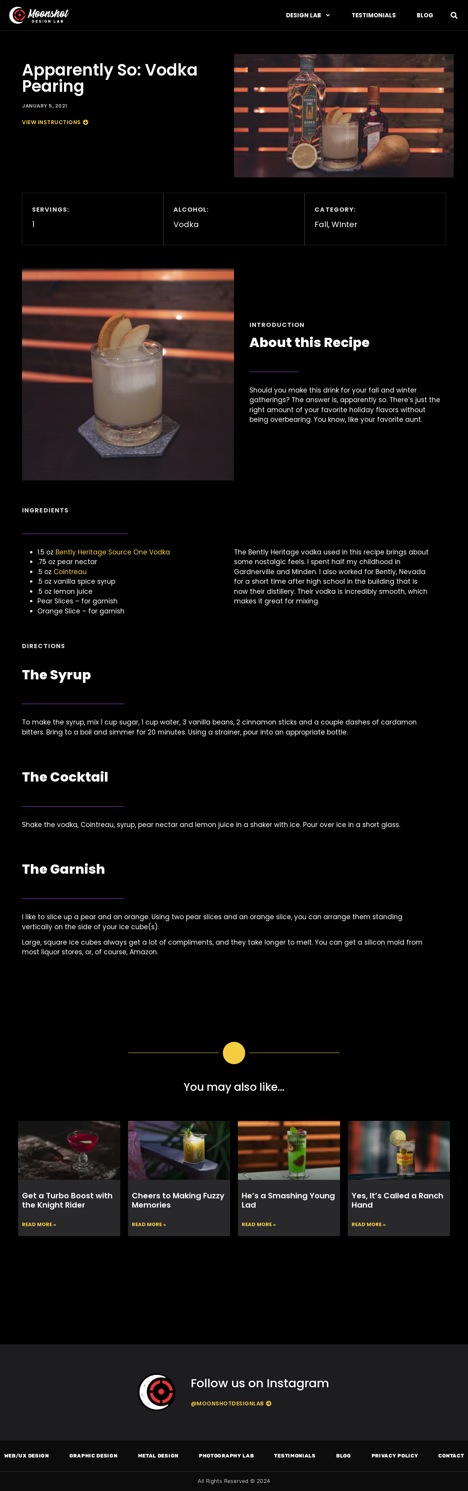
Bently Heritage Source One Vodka (113, 552)
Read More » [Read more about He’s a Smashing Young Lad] (259, 1224)
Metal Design (158, 1456)
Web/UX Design (26, 1456)
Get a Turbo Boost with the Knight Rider (67, 1200)
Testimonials (374, 15)
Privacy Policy (395, 1456)
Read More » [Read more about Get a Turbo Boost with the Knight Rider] (39, 1224)
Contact (451, 1456)
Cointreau (70, 571)
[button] (454, 15)
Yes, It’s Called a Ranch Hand (397, 1200)
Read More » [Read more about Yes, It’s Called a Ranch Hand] (369, 1224)
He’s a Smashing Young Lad (288, 1200)
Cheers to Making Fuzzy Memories (178, 1200)
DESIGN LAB (308, 15)
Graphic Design (93, 1456)
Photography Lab (226, 1456)
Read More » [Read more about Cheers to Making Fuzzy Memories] (149, 1224)
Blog (425, 15)
